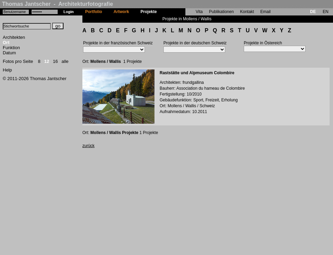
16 (55, 61)
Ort (6, 42)
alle (64, 61)
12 (46, 61)
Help (7, 70)
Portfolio (93, 11)
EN (326, 11)
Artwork (121, 11)
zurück (88, 145)
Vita (199, 11)
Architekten (14, 37)
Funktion (11, 47)
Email (265, 11)
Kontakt (247, 11)
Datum (9, 52)
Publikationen (221, 11)
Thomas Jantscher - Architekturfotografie (57, 4)
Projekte (148, 11)
